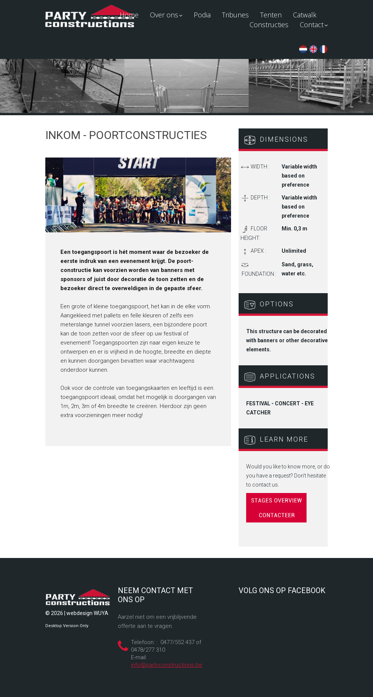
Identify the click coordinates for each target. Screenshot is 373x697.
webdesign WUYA (87, 613)
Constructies (269, 24)
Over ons (166, 14)
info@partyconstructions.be (166, 664)
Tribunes (235, 14)
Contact (314, 24)
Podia (202, 14)
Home (129, 14)
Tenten (271, 14)
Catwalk (304, 14)
